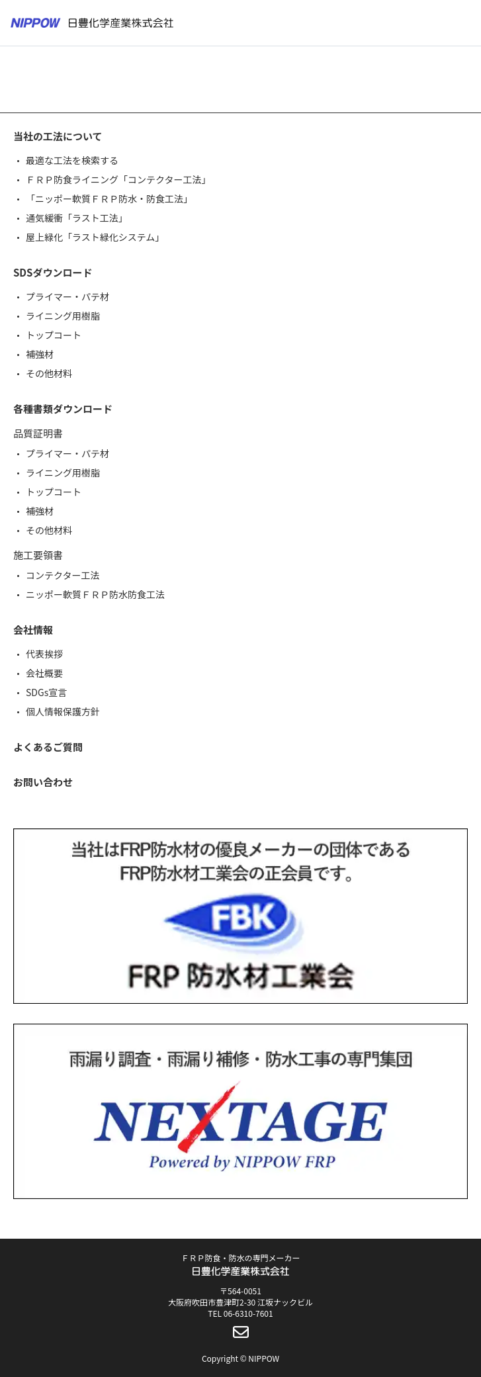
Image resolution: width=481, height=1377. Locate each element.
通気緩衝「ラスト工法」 (77, 217)
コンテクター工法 (62, 575)
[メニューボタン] (462, 23)
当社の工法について (58, 136)
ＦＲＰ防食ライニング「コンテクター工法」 (118, 179)
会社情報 (33, 630)
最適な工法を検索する (72, 160)
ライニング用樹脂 (63, 315)
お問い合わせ (43, 782)
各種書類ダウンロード (62, 409)
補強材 (40, 354)
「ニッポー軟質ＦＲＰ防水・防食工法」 (109, 198)
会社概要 (44, 673)
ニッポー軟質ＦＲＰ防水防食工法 (95, 594)
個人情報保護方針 (63, 711)
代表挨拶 (44, 653)
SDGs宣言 (46, 692)
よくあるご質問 (48, 747)
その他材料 (49, 373)
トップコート (53, 334)
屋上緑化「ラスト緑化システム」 (95, 237)
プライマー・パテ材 (67, 296)
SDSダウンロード (52, 272)
